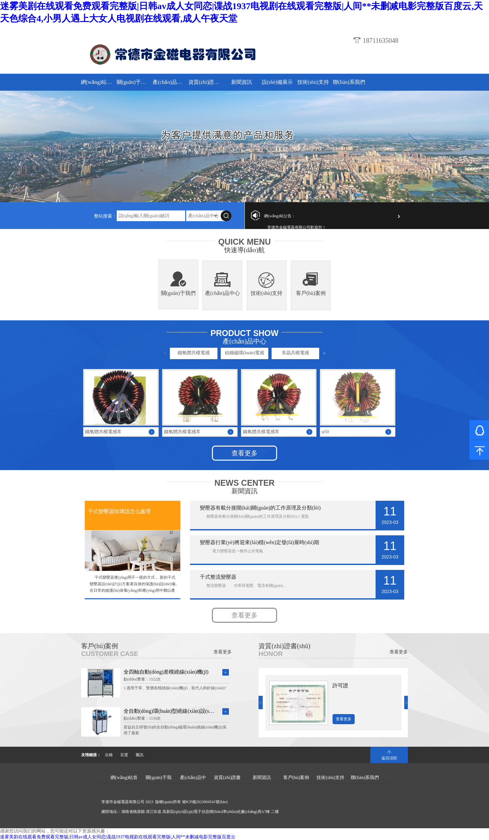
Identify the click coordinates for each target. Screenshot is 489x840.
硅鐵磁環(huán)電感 (244, 352)
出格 (109, 755)
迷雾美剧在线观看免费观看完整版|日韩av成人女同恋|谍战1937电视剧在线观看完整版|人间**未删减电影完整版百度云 (117, 836)
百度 (124, 755)
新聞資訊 (241, 82)
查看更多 (244, 453)
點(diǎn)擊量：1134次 (142, 718)
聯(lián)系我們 (349, 82)
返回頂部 (389, 758)
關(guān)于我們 (134, 82)
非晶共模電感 (295, 352)
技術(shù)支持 (313, 82)
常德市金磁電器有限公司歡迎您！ (296, 227)
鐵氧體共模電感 (194, 352)
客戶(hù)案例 (311, 293)
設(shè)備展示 (277, 82)
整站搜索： (105, 216)
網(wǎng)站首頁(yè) (98, 82)
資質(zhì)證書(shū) (205, 82)
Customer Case (109, 653)
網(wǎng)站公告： (279, 216)
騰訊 (139, 755)
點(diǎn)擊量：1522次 (142, 679)
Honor (271, 653)
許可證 (340, 685)
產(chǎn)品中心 (170, 82)
